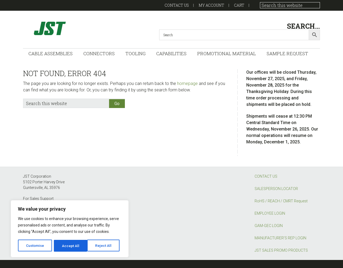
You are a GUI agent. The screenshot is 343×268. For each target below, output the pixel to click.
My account (211, 5)
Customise (35, 246)
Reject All (70, 246)
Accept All (105, 246)
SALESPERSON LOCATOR (276, 189)
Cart (239, 5)
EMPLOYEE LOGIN (270, 213)
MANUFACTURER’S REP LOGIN (280, 238)
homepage (187, 83)
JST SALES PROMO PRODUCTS (281, 250)
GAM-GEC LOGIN (269, 226)
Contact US (177, 5)
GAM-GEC (76, 28)
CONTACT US (266, 176)
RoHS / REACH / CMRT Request (281, 201)
